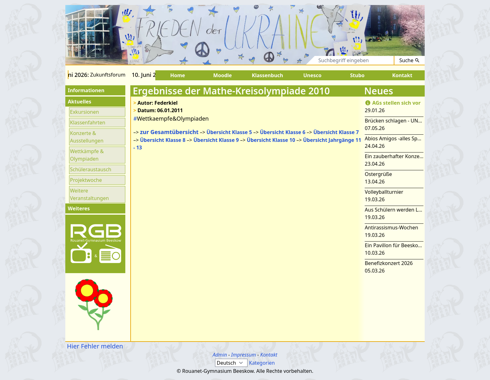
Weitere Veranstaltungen (89, 194)
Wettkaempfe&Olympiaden (171, 118)
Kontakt (268, 354)
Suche (409, 60)
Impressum (243, 354)
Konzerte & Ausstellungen (86, 137)
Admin (220, 354)
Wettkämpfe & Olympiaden (87, 155)
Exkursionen (84, 111)
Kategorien (262, 362)
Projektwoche (86, 180)
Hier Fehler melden (94, 346)
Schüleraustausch (90, 169)
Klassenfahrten (87, 122)
